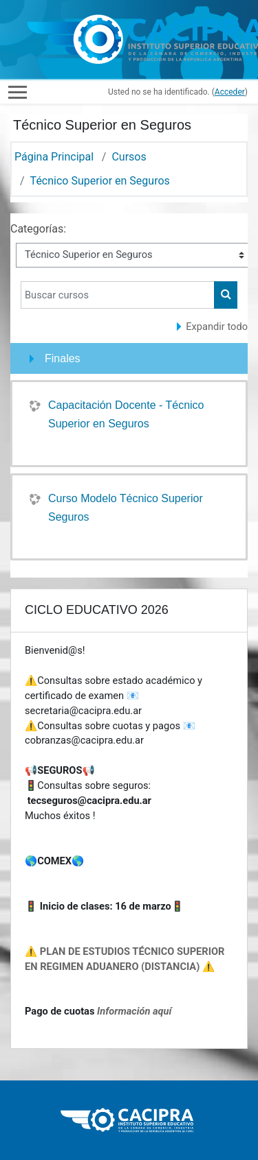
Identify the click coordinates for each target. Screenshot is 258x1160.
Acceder (230, 92)
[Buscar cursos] (118, 295)
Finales (62, 358)
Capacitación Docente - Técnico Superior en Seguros (126, 414)
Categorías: (38, 228)
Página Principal (54, 156)
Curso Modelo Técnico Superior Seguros (125, 508)
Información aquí (134, 1011)
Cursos (128, 156)
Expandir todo (217, 326)
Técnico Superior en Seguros (100, 180)
